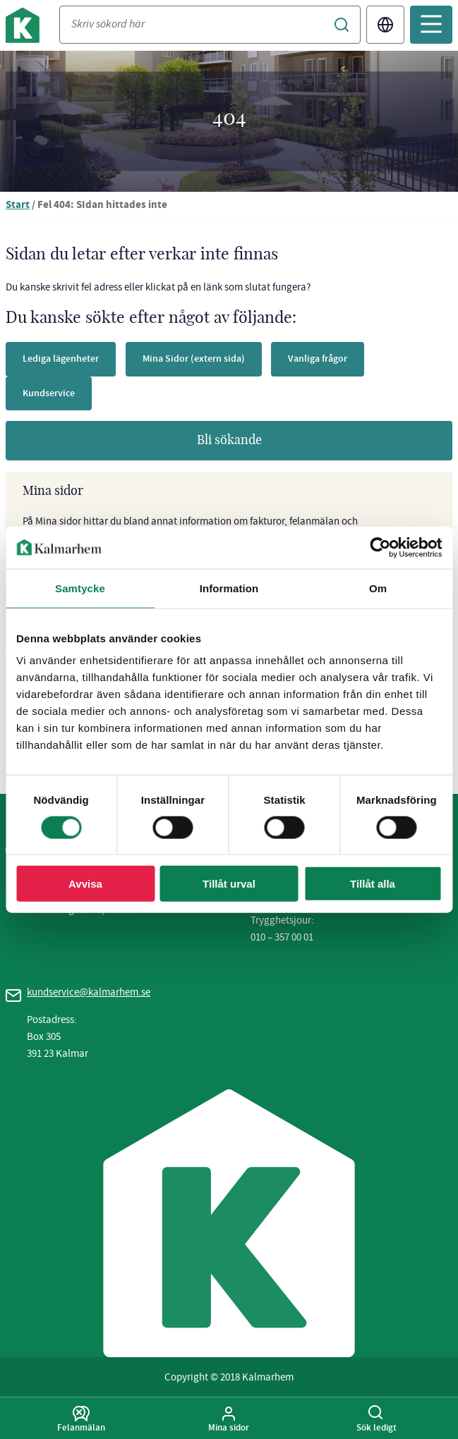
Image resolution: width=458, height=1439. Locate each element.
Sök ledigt (376, 1419)
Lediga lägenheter (61, 359)
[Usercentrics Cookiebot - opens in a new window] (380, 547)
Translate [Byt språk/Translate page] (385, 24)
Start (18, 205)
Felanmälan (81, 1419)
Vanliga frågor (317, 359)
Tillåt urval (229, 884)
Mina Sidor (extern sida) (194, 359)
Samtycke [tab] (80, 588)
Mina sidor (229, 1419)
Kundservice (49, 393)
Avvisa (85, 884)
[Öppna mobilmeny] (431, 25)
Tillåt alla (372, 884)
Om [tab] (378, 588)
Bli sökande (229, 440)
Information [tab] (229, 588)
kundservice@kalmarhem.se (88, 992)
